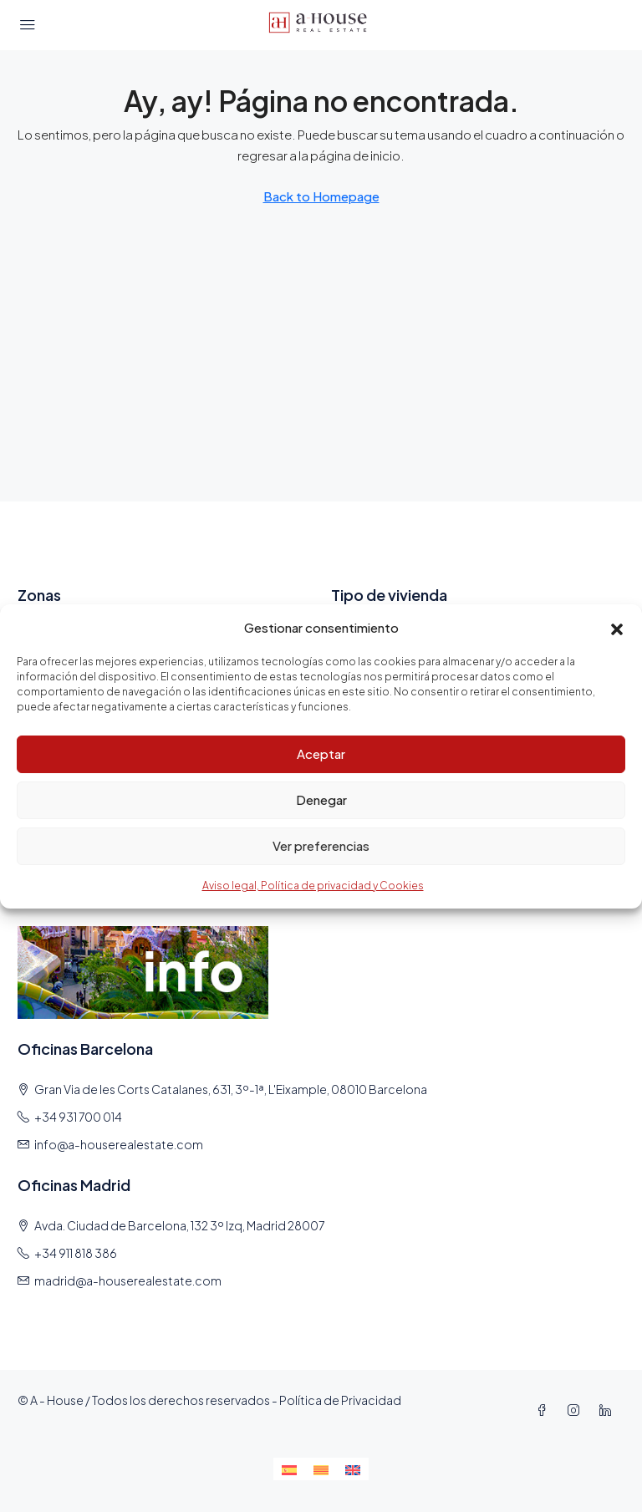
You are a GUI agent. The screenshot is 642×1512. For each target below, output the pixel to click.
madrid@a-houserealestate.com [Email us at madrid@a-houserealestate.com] (128, 1280)
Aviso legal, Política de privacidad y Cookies (313, 885)
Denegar (321, 799)
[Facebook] (545, 1410)
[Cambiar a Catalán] (321, 1469)
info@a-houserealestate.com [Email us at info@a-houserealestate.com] (118, 1144)
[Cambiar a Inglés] (353, 1469)
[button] (617, 627)
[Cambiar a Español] (289, 1469)
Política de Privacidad (340, 1400)
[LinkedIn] (608, 1410)
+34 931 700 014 (78, 1116)
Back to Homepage (321, 196)
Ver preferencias (321, 845)
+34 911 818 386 (75, 1252)
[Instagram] (577, 1410)
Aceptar (321, 753)
